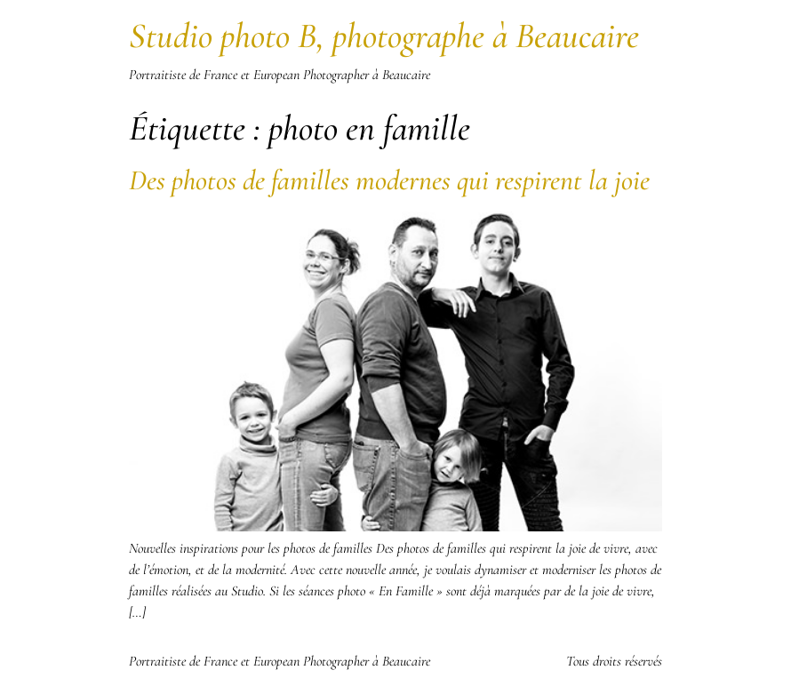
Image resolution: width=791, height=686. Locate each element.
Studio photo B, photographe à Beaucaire (384, 35)
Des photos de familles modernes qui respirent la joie (389, 180)
